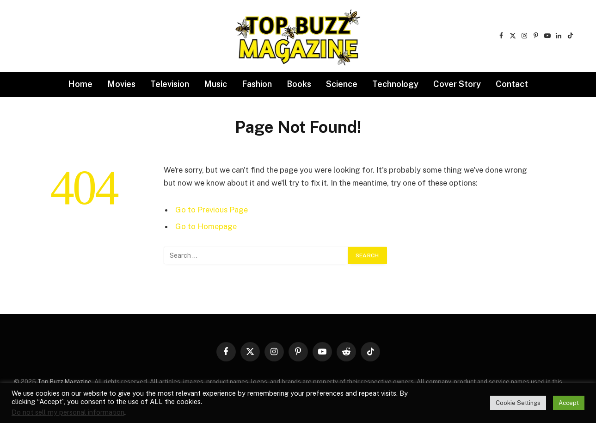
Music (215, 84)
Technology (395, 84)
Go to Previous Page (211, 209)
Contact (512, 84)
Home (80, 84)
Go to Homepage (206, 226)
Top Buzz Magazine (64, 381)
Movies (121, 84)
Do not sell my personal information (68, 412)
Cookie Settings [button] (518, 402)
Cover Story (457, 84)
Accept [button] (569, 402)
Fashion (257, 84)
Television (169, 84)
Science (341, 84)
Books (299, 84)
